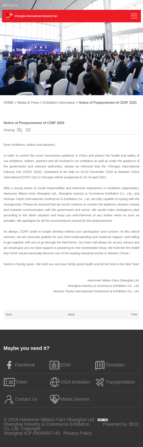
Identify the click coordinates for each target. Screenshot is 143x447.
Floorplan (109, 365)
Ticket (15, 382)
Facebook (19, 365)
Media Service (69, 399)
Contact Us (21, 399)
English (124, 5)
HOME (9, 102)
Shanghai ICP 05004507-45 (32, 433)
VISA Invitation (69, 382)
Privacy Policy (77, 433)
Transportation (114, 382)
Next (9, 314)
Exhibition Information (59, 102)
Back (71, 314)
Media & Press (28, 102)
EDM (59, 365)
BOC (134, 424)
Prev (134, 314)
